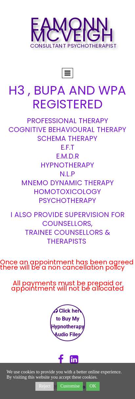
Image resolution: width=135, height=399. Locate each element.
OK (92, 386)
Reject (44, 386)
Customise (70, 386)
